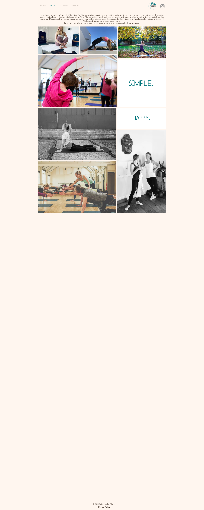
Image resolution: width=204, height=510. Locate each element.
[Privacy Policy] (104, 507)
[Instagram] (162, 6)
